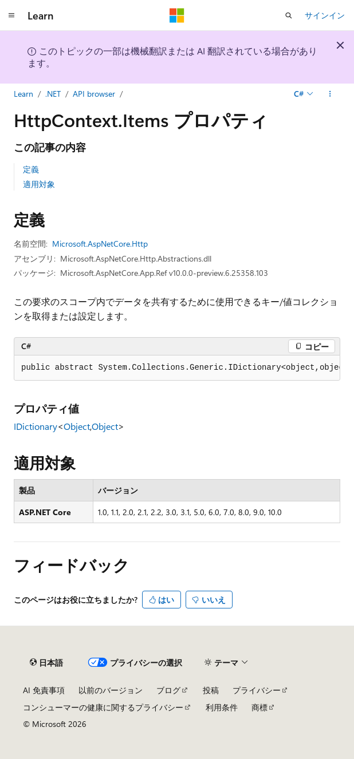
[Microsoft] (177, 15)
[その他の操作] (330, 94)
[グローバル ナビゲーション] (11, 15)
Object (77, 426)
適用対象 (39, 184)
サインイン (325, 15)
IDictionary (35, 426)
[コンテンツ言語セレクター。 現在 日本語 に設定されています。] (46, 663)
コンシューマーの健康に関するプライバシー (103, 707)
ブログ (168, 690)
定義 (31, 169)
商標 (259, 707)
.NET (53, 93)
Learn (23, 93)
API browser (94, 93)
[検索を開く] (288, 15)
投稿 (211, 690)
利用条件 (222, 707)
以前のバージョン (110, 690)
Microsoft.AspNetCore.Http (100, 243)
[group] (177, 368)
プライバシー (257, 690)
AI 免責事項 (44, 690)
